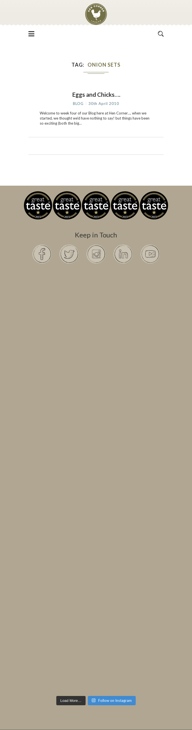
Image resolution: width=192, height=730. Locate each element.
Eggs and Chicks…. (96, 94)
